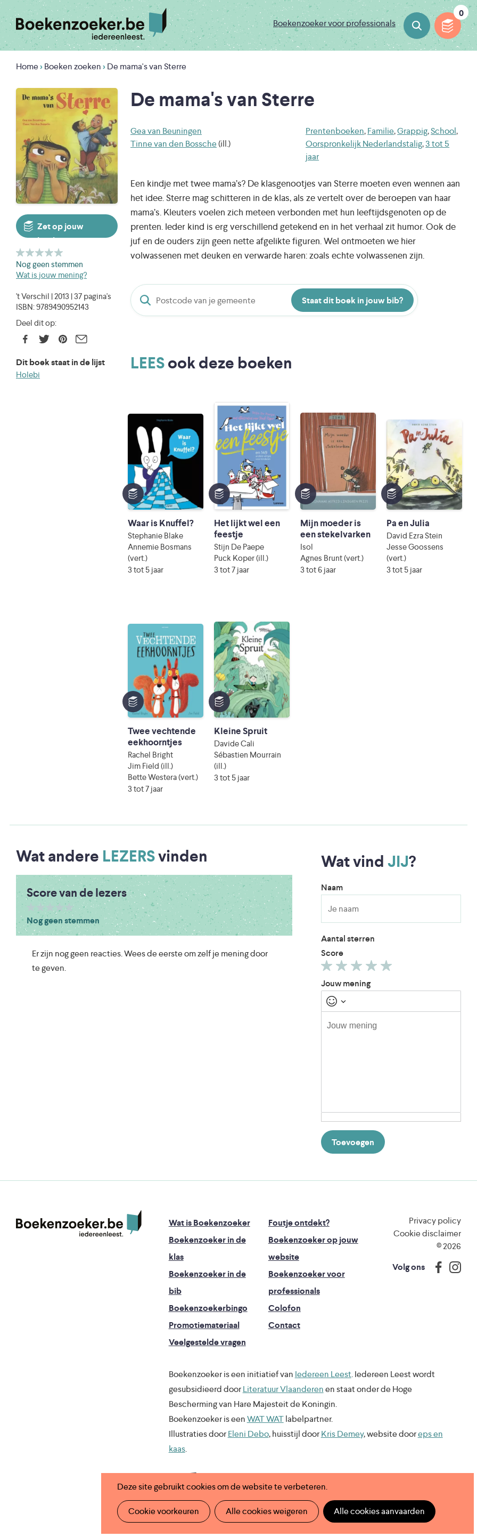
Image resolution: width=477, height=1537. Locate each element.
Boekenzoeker (91, 24)
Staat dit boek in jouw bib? (352, 300)
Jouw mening (346, 983)
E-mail (81, 339)
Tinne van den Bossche (173, 143)
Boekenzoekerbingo (208, 1308)
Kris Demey (342, 1433)
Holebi (28, 374)
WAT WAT (265, 1419)
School (443, 130)
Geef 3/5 (39, 252)
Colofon (284, 1308)
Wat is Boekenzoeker (209, 1222)
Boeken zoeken (417, 25)
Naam (332, 887)
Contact (284, 1325)
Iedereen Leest (323, 1374)
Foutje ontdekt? (299, 1222)
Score (332, 953)
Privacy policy (435, 1220)
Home (27, 66)
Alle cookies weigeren (267, 1511)
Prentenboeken (335, 130)
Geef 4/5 (49, 252)
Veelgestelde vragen (207, 1342)
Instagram (451, 1267)
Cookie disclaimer (427, 1233)
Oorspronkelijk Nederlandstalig (364, 143)
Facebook (25, 339)
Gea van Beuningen (166, 130)
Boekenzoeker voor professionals (334, 23)
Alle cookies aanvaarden (379, 1511)
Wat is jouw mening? (51, 275)
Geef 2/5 (30, 252)
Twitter (44, 339)
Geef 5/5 (58, 252)
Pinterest (62, 339)
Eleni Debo (248, 1433)
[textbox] (391, 1062)
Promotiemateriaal (204, 1325)
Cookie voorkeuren (163, 1511)
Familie (380, 130)
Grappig (412, 130)
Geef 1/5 (20, 252)
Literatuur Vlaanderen (283, 1389)
